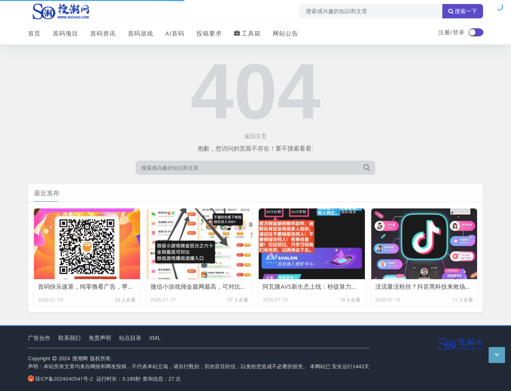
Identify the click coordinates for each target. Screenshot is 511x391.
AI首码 (174, 33)
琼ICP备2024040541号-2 (60, 378)
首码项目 (65, 33)
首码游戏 (140, 33)
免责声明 (100, 337)
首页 (34, 33)
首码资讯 (103, 33)
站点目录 (130, 337)
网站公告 (285, 33)
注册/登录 (451, 32)
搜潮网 (80, 358)
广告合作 (39, 337)
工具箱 (247, 33)
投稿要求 (209, 33)
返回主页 (255, 136)
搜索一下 (462, 11)
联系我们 (69, 337)
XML (154, 337)
